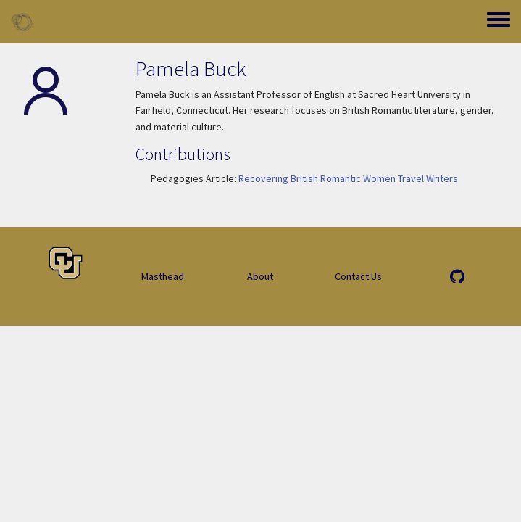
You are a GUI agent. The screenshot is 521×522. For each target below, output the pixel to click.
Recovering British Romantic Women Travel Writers (348, 178)
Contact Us (358, 276)
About (260, 276)
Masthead (162, 276)
